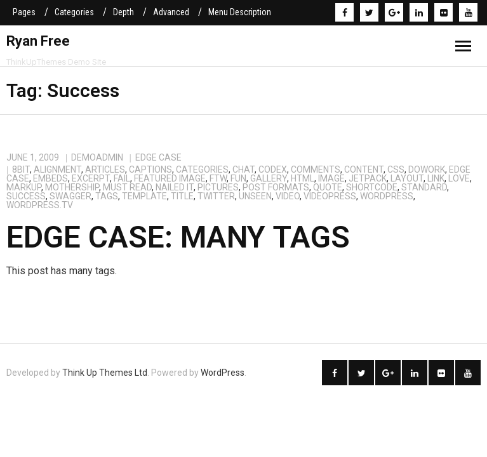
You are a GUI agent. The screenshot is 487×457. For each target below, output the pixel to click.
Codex (272, 169)
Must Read (127, 187)
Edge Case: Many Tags (178, 237)
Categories (74, 12)
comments (315, 169)
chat (243, 169)
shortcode (371, 187)
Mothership (72, 187)
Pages (24, 12)
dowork (426, 169)
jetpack (368, 178)
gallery (268, 178)
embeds (50, 178)
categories (202, 169)
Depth (123, 12)
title (182, 196)
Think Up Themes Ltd (104, 373)
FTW (218, 178)
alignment (57, 169)
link (435, 178)
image (331, 178)
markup (23, 187)
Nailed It (175, 187)
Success (26, 196)
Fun (238, 178)
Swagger (70, 196)
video (288, 196)
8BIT (21, 169)
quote (327, 187)
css (395, 169)
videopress (330, 196)
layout (407, 178)
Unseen (255, 196)
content (364, 169)
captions (150, 169)
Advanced (171, 12)
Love (459, 178)
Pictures (218, 187)
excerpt (91, 178)
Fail (122, 178)
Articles (105, 169)
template (144, 196)
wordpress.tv (39, 205)
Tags (106, 196)
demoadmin (97, 157)
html (302, 178)
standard (424, 187)
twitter (216, 196)
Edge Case (158, 157)
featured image (170, 178)
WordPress (386, 196)
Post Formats (276, 187)
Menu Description (239, 12)
